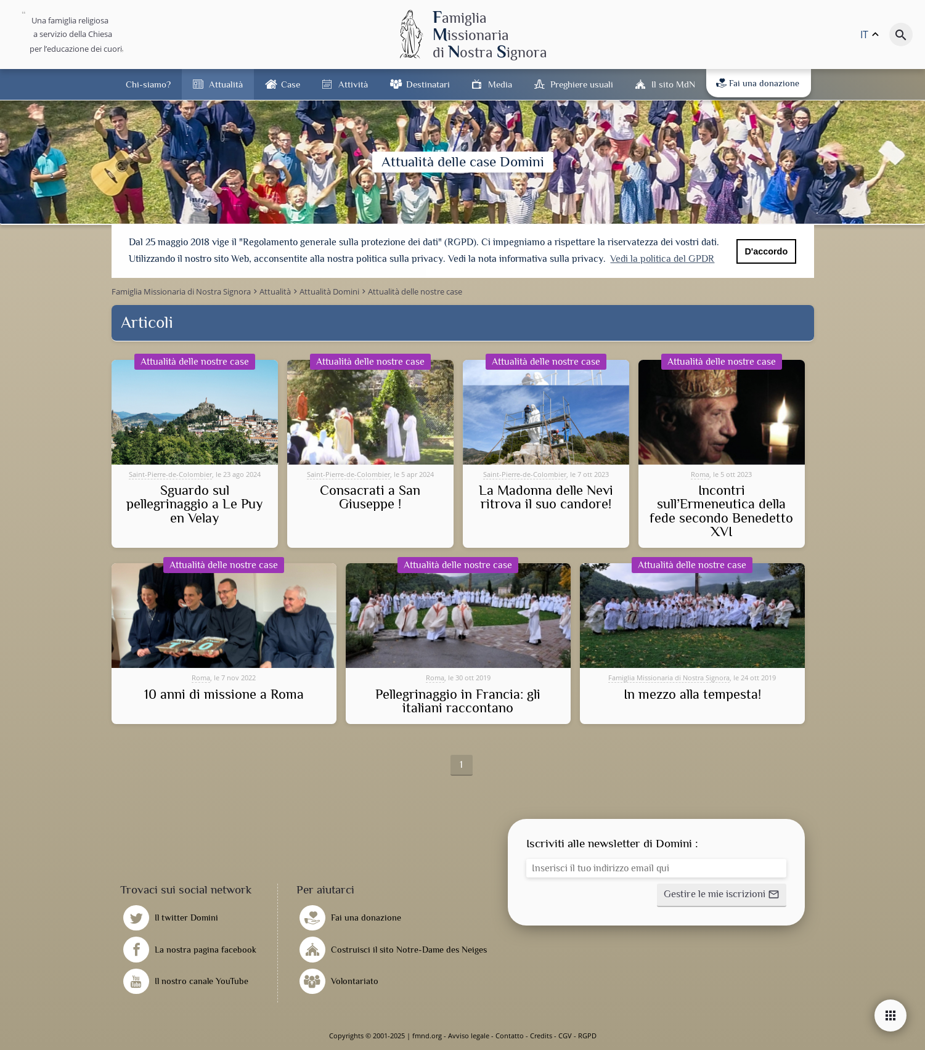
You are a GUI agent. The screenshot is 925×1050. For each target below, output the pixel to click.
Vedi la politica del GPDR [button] (662, 258)
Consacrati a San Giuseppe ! (370, 497)
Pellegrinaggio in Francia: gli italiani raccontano (457, 701)
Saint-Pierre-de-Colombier (170, 474)
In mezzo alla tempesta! (692, 694)
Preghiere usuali (581, 84)
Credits (541, 1035)
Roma (700, 474)
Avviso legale (468, 1035)
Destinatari (428, 84)
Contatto (509, 1035)
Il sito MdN (673, 84)
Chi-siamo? (148, 84)
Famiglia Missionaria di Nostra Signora (669, 677)
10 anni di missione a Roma (224, 694)
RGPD (587, 1035)
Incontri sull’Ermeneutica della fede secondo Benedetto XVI (721, 511)
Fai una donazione (757, 83)
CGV (565, 1035)
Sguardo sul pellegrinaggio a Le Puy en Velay (194, 504)
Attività (353, 84)
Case (290, 84)
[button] (721, 895)
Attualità (226, 84)
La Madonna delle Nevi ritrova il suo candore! (546, 497)
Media (500, 84)
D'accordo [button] (766, 251)
